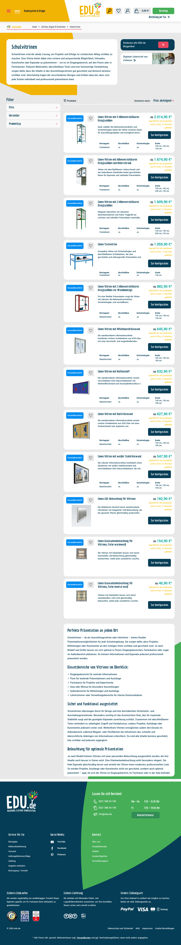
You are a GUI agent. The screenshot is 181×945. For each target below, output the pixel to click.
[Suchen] (109, 11)
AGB (138, 928)
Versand (12, 851)
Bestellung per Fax (160, 17)
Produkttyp (33, 124)
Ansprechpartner (99, 856)
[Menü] (9, 11)
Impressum (147, 928)
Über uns (96, 841)
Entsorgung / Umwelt (18, 870)
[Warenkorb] (142, 11)
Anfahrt (95, 851)
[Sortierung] (163, 100)
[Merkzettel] (118, 11)
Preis (33, 107)
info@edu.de (102, 814)
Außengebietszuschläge (19, 856)
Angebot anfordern (16, 865)
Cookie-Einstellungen (164, 928)
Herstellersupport (100, 861)
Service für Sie (16, 834)
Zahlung (12, 861)
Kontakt (96, 834)
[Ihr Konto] (127, 11)
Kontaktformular (145, 815)
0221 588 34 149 (104, 808)
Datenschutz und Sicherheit (120, 928)
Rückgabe (13, 841)
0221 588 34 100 (104, 801)
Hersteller (33, 115)
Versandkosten (84, 937)
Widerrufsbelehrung (17, 846)
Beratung (163, 10)
